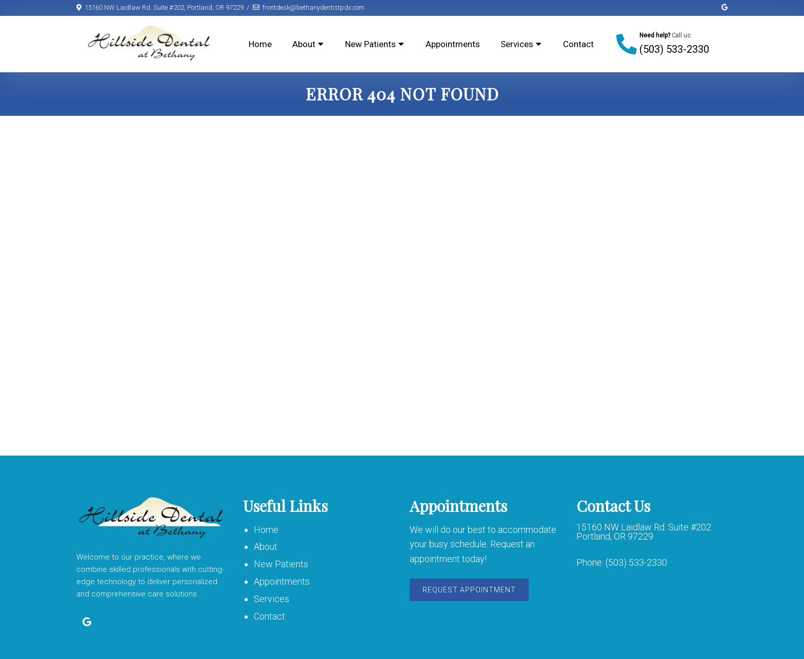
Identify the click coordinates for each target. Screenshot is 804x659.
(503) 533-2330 (674, 49)
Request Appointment (469, 590)
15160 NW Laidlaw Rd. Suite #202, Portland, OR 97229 (164, 7)
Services (516, 44)
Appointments (453, 44)
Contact (578, 44)
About (303, 44)
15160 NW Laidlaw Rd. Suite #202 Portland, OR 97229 (643, 532)
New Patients (370, 44)
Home (260, 44)
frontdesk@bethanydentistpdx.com (314, 7)
